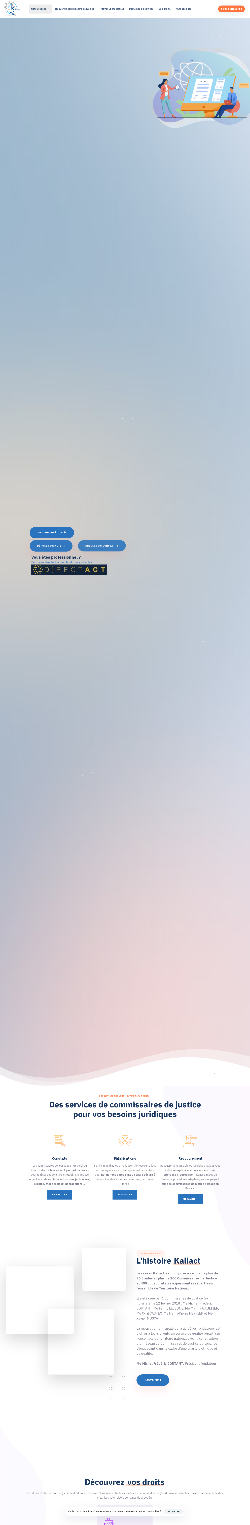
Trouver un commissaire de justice (74, 8)
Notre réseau (40, 8)
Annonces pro (184, 8)
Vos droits (165, 8)
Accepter (173, 1511)
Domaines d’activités (141, 8)
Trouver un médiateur (111, 8)
